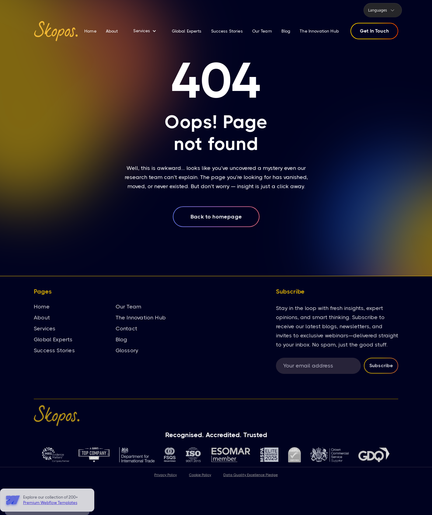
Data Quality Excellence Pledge (250, 475)
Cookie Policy (200, 475)
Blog (286, 31)
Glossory (127, 350)
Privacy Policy (165, 475)
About (112, 31)
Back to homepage (216, 221)
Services (44, 328)
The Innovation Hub (319, 31)
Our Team (262, 31)
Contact (126, 328)
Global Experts (187, 31)
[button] (383, 10)
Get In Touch (374, 31)
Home (90, 31)
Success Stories (227, 31)
